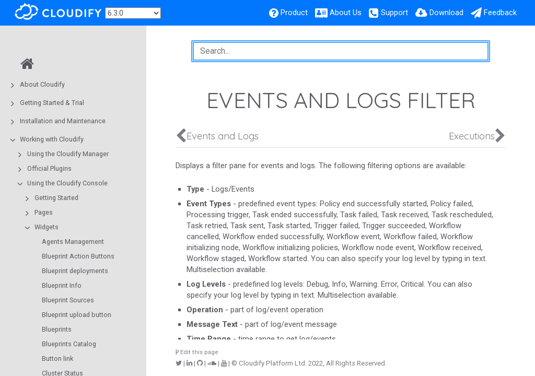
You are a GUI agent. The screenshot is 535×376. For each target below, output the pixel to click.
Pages (43, 212)
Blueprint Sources (68, 300)
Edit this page (197, 352)
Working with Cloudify (52, 139)
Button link (57, 358)
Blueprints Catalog (69, 344)
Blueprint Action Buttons (78, 256)
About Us (346, 12)
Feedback (500, 12)
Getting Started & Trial (52, 103)
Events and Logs (223, 136)
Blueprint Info (62, 285)
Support (394, 12)
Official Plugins (49, 168)
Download (446, 12)
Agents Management (73, 241)
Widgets (46, 227)
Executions (472, 136)
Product (294, 12)
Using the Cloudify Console (67, 183)
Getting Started (56, 198)
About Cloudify (42, 84)
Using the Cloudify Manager (68, 154)
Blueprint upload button (76, 315)
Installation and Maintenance (63, 121)
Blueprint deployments (75, 271)
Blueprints (57, 329)
